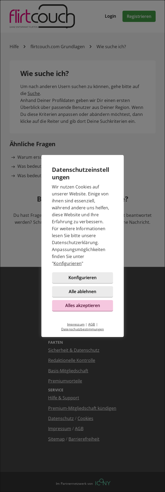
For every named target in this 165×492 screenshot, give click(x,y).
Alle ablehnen (82, 291)
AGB (91, 324)
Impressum (76, 324)
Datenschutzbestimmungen (82, 329)
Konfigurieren (67, 263)
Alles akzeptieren (82, 305)
